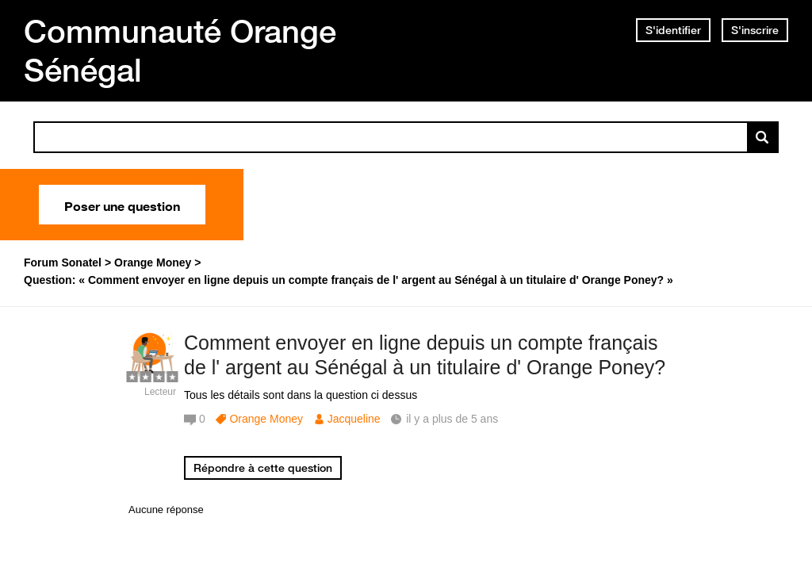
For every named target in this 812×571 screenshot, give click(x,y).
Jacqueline (354, 418)
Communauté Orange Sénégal (180, 50)
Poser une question (122, 205)
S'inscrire (755, 30)
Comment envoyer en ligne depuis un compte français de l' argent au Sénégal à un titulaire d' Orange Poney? (424, 354)
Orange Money (266, 418)
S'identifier (673, 30)
